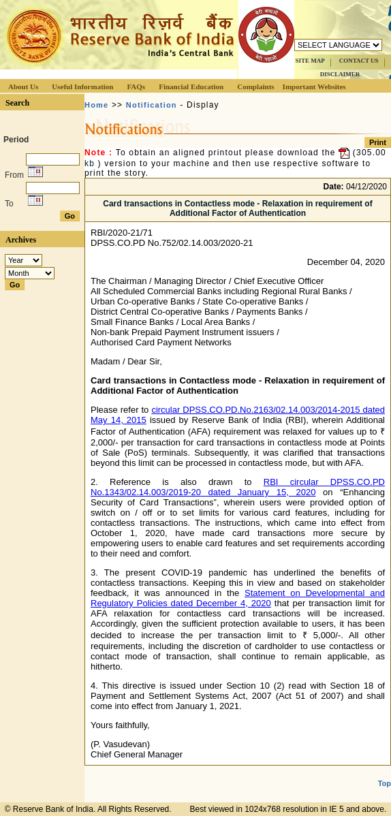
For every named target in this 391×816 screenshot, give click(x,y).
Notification (151, 105)
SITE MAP (309, 60)
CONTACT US (359, 60)
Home (96, 105)
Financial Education (191, 86)
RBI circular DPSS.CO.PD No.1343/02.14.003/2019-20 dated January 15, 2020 (238, 487)
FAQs (136, 86)
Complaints (255, 86)
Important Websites (314, 86)
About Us (23, 86)
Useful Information (82, 86)
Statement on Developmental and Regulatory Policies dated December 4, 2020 (238, 598)
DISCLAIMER (340, 74)
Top (384, 783)
